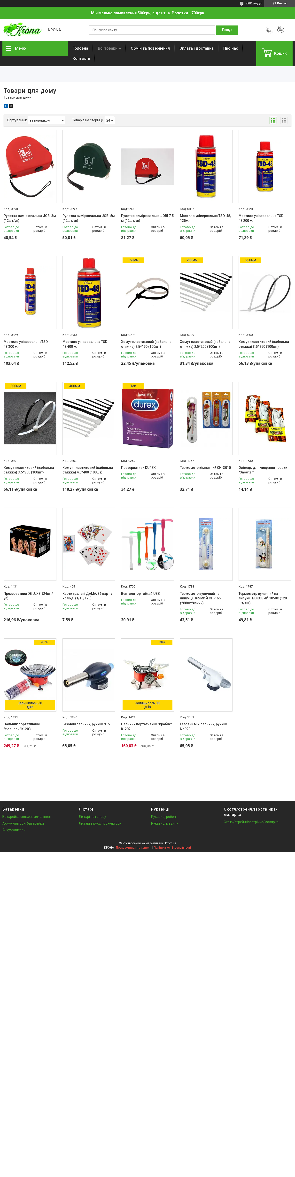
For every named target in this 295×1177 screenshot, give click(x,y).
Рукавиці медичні (165, 823)
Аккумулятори (13, 830)
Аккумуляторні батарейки (23, 823)
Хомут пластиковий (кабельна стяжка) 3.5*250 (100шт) (264, 344)
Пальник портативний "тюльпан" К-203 (22, 726)
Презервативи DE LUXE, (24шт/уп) (28, 596)
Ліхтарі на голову (92, 817)
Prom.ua (170, 843)
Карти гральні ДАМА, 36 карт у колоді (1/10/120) (87, 596)
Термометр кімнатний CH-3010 (205, 468)
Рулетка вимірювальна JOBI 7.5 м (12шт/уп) (147, 218)
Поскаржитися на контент (134, 847)
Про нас (230, 48)
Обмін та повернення (150, 48)
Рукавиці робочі (164, 817)
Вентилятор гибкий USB (140, 594)
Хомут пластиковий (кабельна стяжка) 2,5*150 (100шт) (146, 344)
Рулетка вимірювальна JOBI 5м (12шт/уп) (88, 218)
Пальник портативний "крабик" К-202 (146, 726)
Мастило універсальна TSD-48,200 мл (262, 218)
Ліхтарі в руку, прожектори (100, 823)
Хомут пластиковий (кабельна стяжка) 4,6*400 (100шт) (87, 470)
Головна (80, 48)
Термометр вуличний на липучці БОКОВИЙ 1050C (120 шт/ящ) (263, 598)
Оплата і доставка (196, 48)
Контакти (81, 58)
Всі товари (107, 48)
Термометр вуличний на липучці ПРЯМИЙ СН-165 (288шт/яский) (200, 598)
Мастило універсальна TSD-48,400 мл (85, 344)
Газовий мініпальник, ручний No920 (203, 726)
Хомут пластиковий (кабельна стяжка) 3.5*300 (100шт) (29, 470)
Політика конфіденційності (172, 847)
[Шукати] (227, 30)
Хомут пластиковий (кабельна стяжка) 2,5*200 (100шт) (205, 344)
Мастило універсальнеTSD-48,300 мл (26, 344)
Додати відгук (280, 30)
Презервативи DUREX (138, 468)
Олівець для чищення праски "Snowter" (263, 470)
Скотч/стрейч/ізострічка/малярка (251, 822)
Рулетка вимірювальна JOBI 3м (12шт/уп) (30, 218)
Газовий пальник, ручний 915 (86, 724)
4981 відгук (254, 3)
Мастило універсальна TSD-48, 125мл (205, 218)
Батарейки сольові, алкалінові (26, 817)
